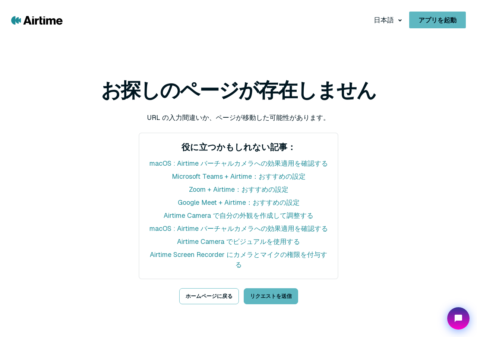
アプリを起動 (437, 20)
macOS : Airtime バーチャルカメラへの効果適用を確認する (238, 163)
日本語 (384, 20)
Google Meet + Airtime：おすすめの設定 (239, 202)
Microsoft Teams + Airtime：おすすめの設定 (239, 176)
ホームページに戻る (209, 296)
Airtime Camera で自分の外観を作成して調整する (238, 215)
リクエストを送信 (271, 296)
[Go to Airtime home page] (37, 20)
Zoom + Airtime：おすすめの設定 (238, 189)
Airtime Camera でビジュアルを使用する (238, 241)
